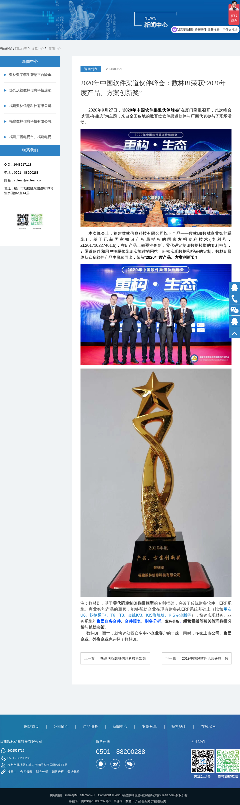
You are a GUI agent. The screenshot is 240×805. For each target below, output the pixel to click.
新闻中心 (55, 48)
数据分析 (74, 771)
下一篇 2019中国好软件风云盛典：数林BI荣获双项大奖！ (197, 660)
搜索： (12, 771)
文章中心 (38, 48)
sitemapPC (87, 795)
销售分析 (58, 771)
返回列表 (90, 69)
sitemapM (71, 795)
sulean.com (166, 795)
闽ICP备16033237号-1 (96, 801)
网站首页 (21, 48)
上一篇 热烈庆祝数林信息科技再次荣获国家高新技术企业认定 (115, 660)
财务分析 (42, 771)
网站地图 (56, 795)
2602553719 (16, 750)
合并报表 (26, 771)
